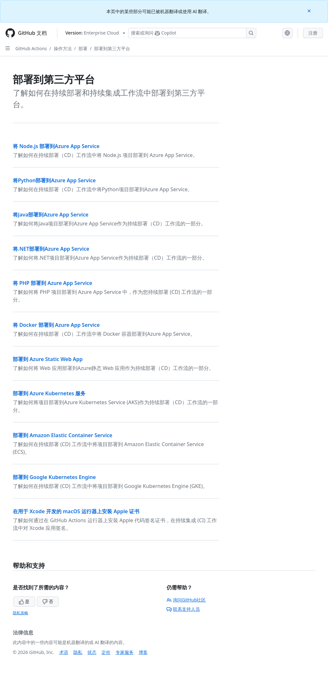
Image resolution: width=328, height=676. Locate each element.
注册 (312, 33)
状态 (91, 652)
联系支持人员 (183, 609)
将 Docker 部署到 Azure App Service (56, 324)
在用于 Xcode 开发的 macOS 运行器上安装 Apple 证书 (76, 511)
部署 (82, 48)
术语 (63, 652)
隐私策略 (20, 613)
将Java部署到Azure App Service (50, 214)
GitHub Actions (31, 48)
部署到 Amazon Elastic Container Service (62, 435)
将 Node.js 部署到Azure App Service (56, 146)
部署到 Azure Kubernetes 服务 (49, 393)
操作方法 (63, 48)
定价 (106, 652)
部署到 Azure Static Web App (48, 359)
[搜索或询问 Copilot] (192, 33)
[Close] (310, 10)
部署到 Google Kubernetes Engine (54, 477)
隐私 (77, 652)
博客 (143, 652)
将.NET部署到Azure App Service (51, 248)
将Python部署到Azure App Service (54, 180)
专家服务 (125, 652)
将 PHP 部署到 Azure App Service (52, 283)
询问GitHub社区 (186, 600)
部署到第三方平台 (112, 48)
